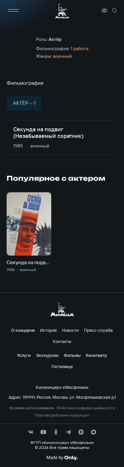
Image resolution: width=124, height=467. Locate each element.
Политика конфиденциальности (86, 408)
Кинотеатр (96, 355)
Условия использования (31, 408)
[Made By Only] (62, 457)
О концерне (23, 330)
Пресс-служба (98, 330)
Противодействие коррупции (62, 415)
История (48, 330)
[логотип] (62, 11)
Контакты (62, 341)
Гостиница (62, 366)
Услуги (24, 355)
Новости (70, 330)
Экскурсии (47, 355)
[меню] (13, 10)
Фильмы (72, 355)
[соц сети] (31, 432)
